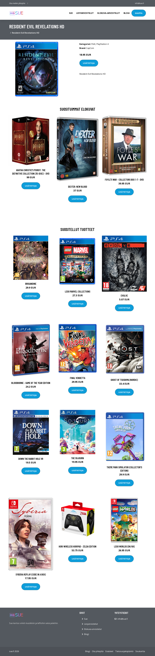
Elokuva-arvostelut (108, 13)
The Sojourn (77, 458)
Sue (71, 13)
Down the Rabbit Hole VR (30, 458)
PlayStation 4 (102, 44)
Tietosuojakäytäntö (124, 651)
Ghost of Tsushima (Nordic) (124, 379)
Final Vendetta (77, 377)
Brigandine (30, 283)
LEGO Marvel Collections (77, 291)
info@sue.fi (139, 3)
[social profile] (27, 3)
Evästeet (109, 651)
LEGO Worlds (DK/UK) (124, 546)
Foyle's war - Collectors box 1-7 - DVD (124, 179)
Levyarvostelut (85, 13)
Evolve (124, 295)
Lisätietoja (89, 63)
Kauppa (138, 13)
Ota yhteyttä (97, 651)
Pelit (93, 44)
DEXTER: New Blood (77, 186)
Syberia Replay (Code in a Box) (31, 574)
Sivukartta (140, 651)
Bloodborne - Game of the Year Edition (30, 382)
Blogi (127, 13)
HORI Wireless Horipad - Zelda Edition (77, 546)
